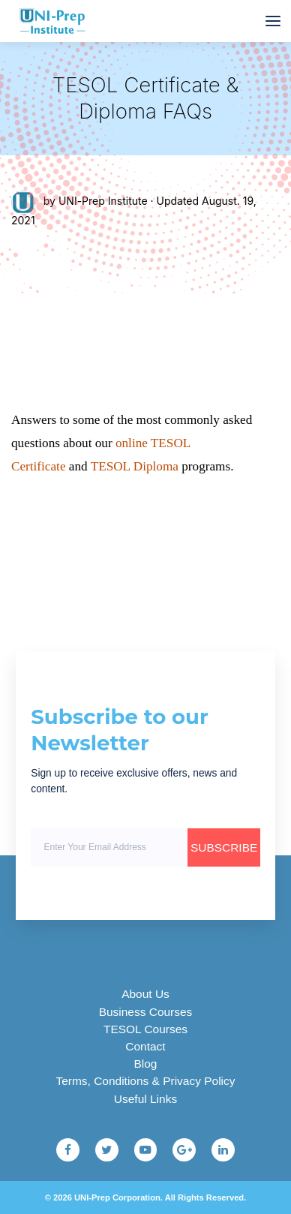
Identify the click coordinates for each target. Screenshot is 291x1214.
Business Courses (146, 1011)
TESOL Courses (146, 1029)
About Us (146, 993)
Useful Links (145, 1098)
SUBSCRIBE (223, 847)
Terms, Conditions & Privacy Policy (146, 1080)
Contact (145, 1046)
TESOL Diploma (134, 466)
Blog (146, 1063)
